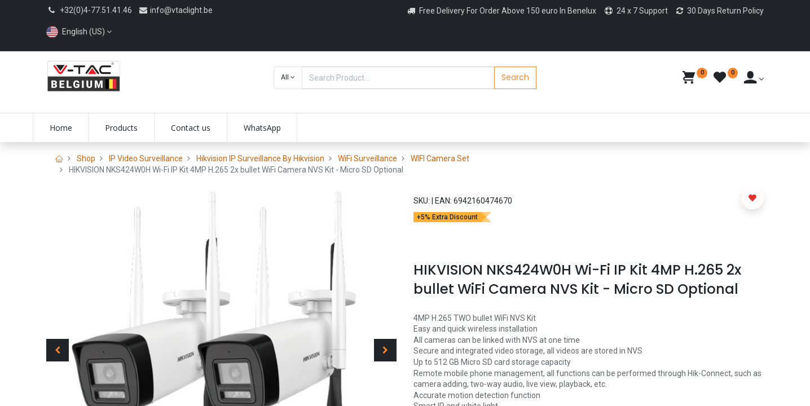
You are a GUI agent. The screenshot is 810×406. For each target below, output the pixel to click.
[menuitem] (74, 128)
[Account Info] (754, 78)
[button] (288, 78)
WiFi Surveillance (367, 158)
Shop (86, 158)
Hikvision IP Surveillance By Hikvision (260, 158)
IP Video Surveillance (146, 158)
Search (515, 77)
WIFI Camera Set (440, 158)
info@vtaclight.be (175, 10)
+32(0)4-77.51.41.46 (96, 10)
